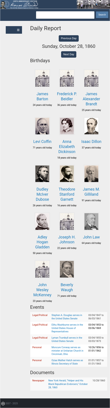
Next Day (68, 54)
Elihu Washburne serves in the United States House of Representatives (67, 328)
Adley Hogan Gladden (42, 242)
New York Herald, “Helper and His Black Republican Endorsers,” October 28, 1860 (68, 384)
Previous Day (68, 38)
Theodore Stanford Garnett (67, 194)
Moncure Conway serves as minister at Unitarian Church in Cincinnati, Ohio (67, 350)
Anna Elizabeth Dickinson (66, 146)
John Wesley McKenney (42, 290)
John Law (91, 237)
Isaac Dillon (91, 141)
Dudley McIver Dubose (42, 194)
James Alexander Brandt (91, 99)
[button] (42, 86)
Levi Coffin (42, 141)
